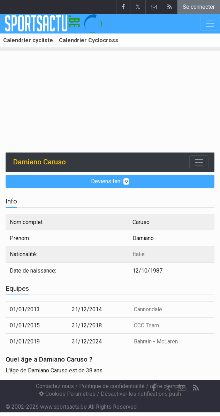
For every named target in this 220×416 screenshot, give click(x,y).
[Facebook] (154, 388)
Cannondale (148, 309)
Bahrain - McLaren (156, 341)
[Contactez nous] (182, 388)
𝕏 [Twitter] (168, 388)
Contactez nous (55, 386)
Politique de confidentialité (112, 386)
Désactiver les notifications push (141, 394)
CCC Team (146, 325)
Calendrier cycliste (28, 40)
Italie (138, 254)
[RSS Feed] (196, 388)
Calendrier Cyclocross (88, 40)
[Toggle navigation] (199, 162)
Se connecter (199, 6)
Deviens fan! (110, 181)
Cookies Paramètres (67, 394)
